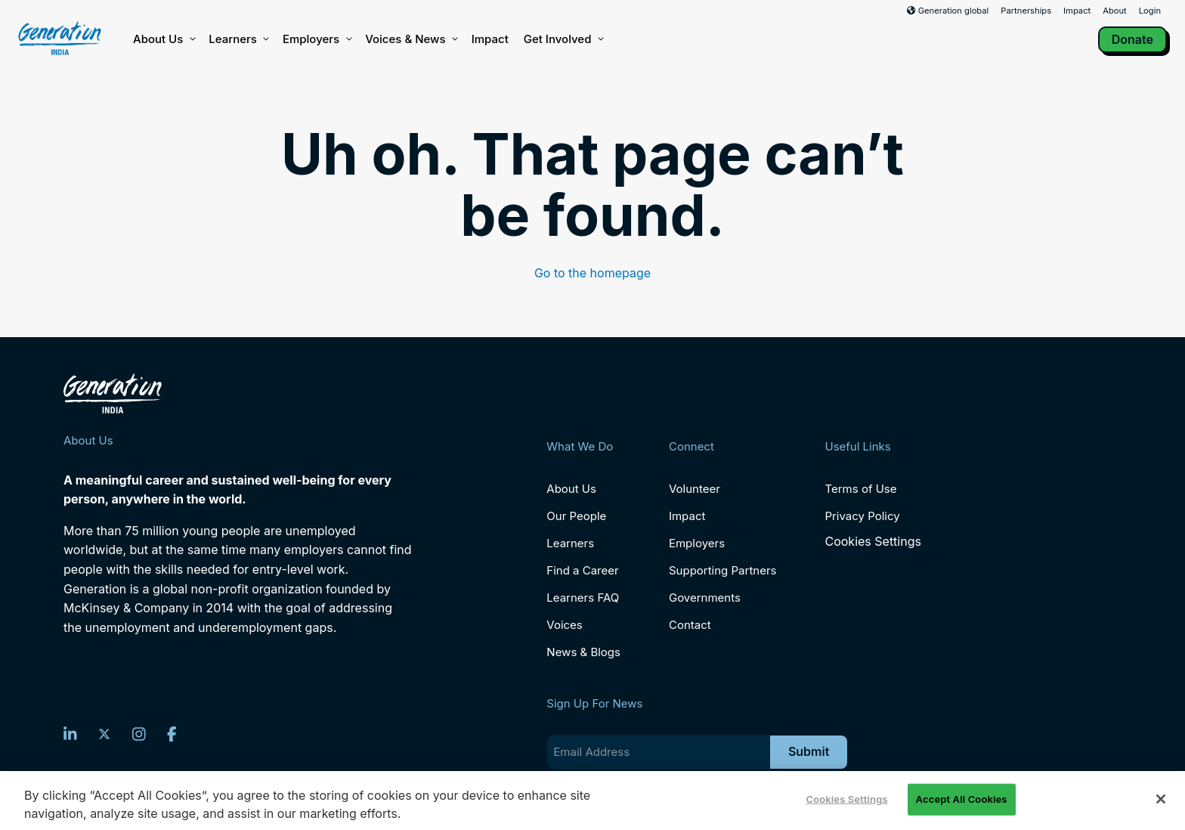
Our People (576, 516)
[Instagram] (139, 734)
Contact (690, 625)
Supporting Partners (723, 570)
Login (1150, 10)
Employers (316, 39)
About (1115, 10)
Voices (564, 625)
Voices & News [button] (410, 39)
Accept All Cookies (961, 799)
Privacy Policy (862, 516)
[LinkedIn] (70, 734)
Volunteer (694, 489)
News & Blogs (583, 652)
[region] (592, 800)
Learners (238, 39)
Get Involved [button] (563, 39)
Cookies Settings (872, 541)
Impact (1077, 10)
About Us (163, 39)
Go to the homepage (592, 272)
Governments (705, 597)
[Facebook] (172, 734)
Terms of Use (860, 489)
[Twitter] (104, 734)
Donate (1132, 39)
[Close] (1160, 799)
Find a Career (582, 570)
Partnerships (1026, 10)
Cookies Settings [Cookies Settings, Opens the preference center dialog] (846, 799)
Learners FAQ (582, 597)
